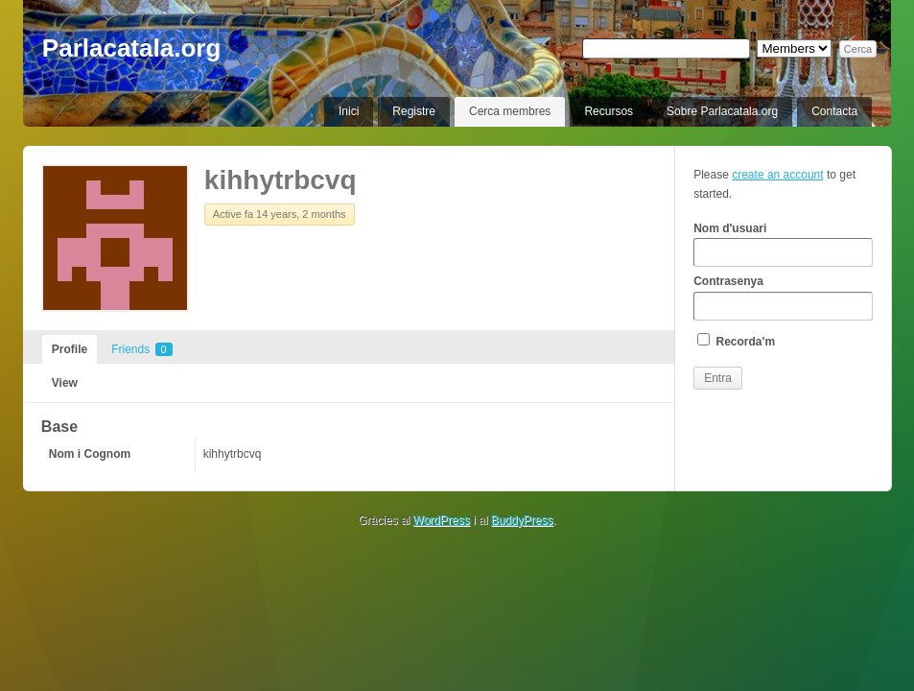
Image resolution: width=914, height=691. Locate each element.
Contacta (834, 111)
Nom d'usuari (782, 245)
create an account (777, 174)
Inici (349, 111)
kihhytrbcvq (280, 180)
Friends (141, 349)
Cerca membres (510, 111)
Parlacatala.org (131, 48)
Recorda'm (736, 340)
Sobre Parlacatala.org (722, 111)
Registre (413, 111)
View (65, 383)
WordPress (441, 520)
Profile (69, 349)
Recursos (608, 111)
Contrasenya (782, 297)
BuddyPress (522, 520)
